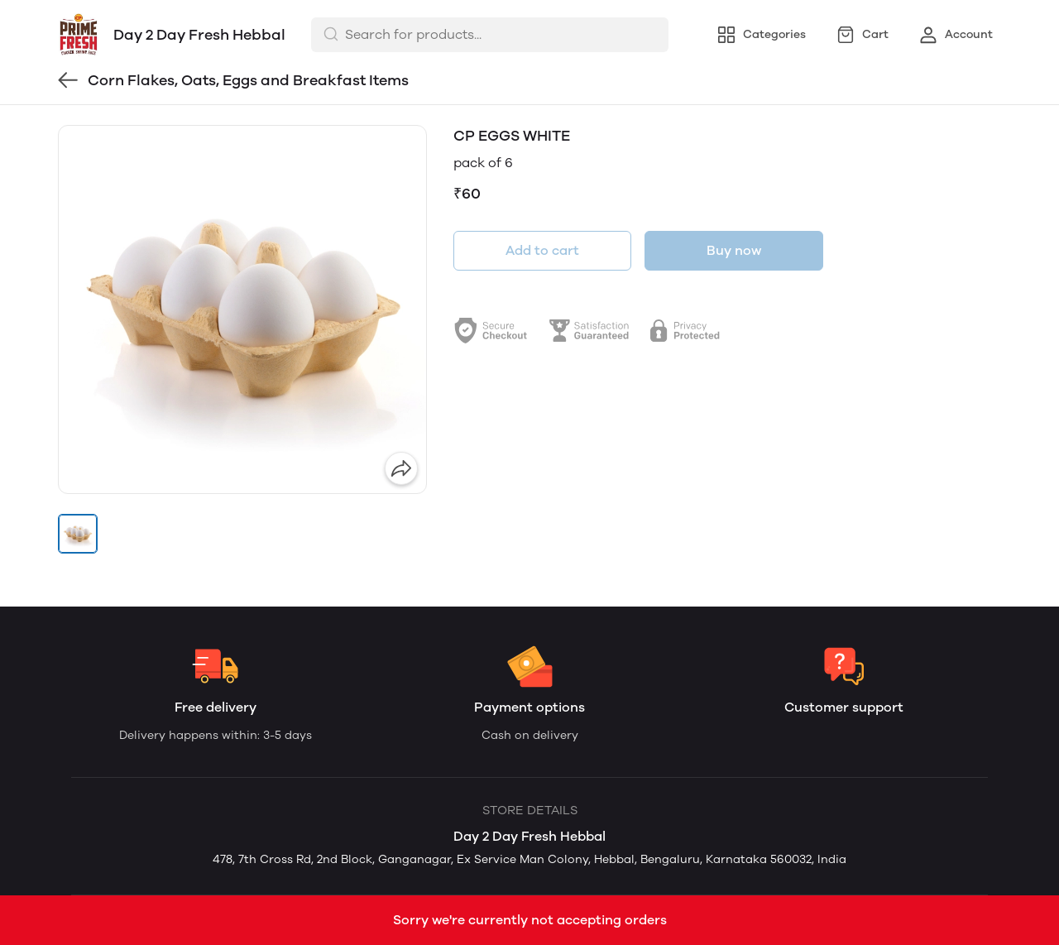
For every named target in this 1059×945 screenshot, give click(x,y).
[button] (78, 534)
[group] (242, 309)
